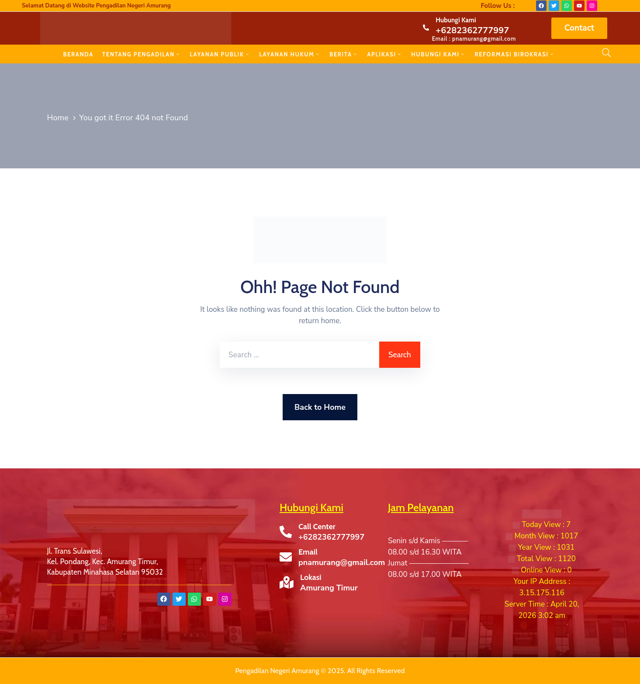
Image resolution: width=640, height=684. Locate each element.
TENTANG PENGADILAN (141, 54)
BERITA (343, 54)
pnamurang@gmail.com (341, 562)
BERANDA (78, 54)
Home (58, 117)
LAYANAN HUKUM (290, 54)
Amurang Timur (329, 588)
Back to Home (320, 407)
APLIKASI (384, 54)
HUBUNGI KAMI (438, 54)
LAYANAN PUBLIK (220, 54)
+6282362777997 (472, 30)
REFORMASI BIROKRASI (515, 54)
